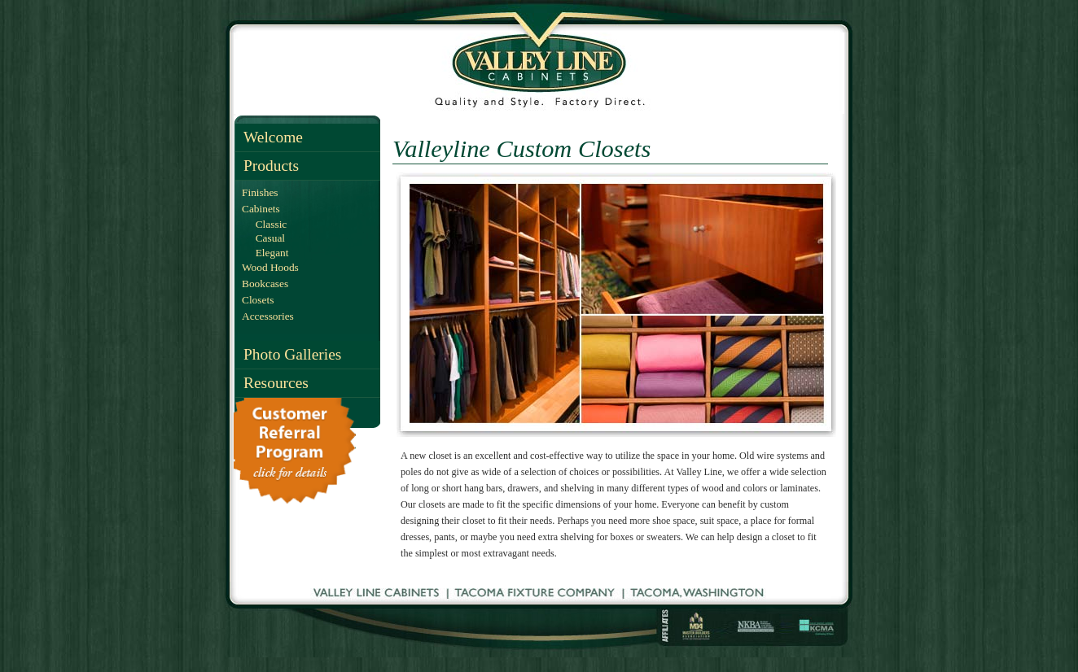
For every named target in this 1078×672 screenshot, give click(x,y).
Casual (267, 238)
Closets (258, 300)
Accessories (268, 316)
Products (271, 165)
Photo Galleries (292, 354)
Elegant (269, 253)
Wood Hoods (270, 267)
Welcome (273, 137)
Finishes (260, 192)
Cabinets (261, 209)
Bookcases (265, 283)
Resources (276, 382)
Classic (268, 224)
